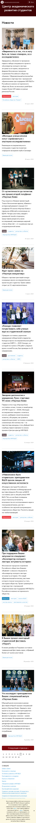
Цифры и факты (6, 768)
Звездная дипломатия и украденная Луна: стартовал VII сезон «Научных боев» (15, 398)
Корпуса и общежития (8, 778)
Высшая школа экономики (11, 2)
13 (9, 757)
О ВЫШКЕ (5, 766)
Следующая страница (18, 748)
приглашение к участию (20, 602)
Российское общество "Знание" (12, 100)
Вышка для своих (7, 155)
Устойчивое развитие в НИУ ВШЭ (11, 773)
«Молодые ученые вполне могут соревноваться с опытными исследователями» (16, 138)
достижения (11, 355)
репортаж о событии (22, 231)
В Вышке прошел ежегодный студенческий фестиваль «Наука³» (15, 641)
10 (29, 754)
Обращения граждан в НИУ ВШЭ (11, 783)
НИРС (18, 359)
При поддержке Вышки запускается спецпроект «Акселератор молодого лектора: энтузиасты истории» (16, 557)
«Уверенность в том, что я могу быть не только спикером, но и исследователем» (17, 54)
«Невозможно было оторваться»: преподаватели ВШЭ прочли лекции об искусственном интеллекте (15, 478)
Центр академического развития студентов (18, 8)
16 (19, 757)
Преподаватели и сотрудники (10, 776)
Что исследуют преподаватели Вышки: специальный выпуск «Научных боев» (17, 696)
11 (3, 757)
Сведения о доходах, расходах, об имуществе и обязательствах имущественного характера (15, 792)
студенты (11, 231)
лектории (15, 96)
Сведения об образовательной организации (14, 795)
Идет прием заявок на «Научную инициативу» (13, 272)
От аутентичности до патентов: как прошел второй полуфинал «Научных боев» (17, 194)
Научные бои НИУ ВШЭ (9, 235)
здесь (15, 808)
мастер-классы (7, 602)
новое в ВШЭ (22, 598)
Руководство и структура (9, 771)
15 (16, 757)
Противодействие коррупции (10, 788)
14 (13, 757)
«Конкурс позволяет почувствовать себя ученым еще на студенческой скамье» (16, 328)
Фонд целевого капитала (9, 786)
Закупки (4, 781)
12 (6, 757)
